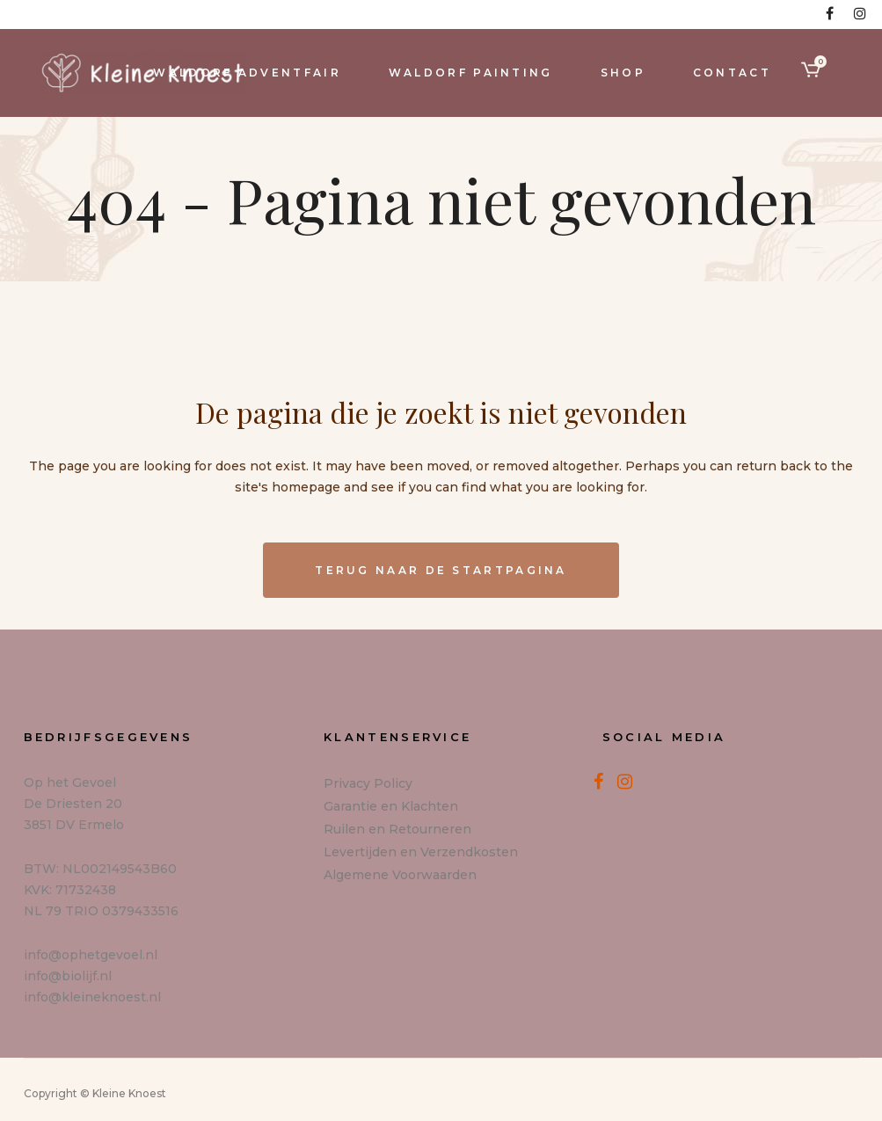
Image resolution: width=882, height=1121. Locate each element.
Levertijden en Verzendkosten (421, 852)
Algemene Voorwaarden (400, 875)
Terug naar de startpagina (441, 570)
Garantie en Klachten (391, 806)
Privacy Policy (368, 783)
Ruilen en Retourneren (397, 829)
